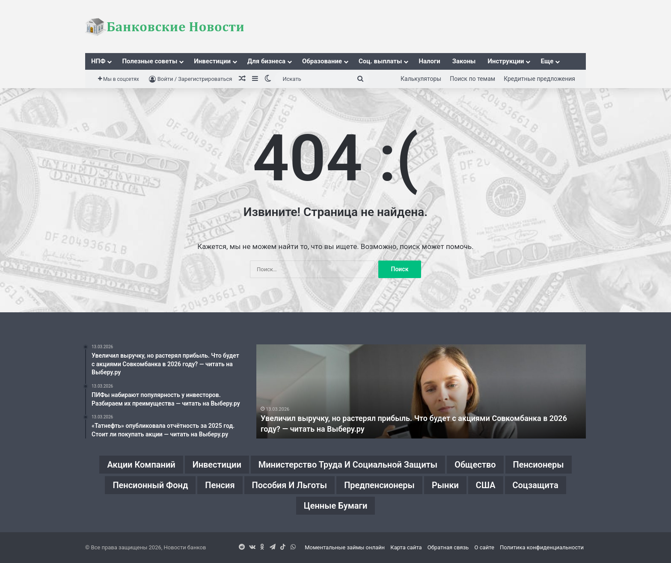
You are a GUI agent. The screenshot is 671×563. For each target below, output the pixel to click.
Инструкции (506, 61)
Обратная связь (448, 547)
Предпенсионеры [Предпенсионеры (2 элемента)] (379, 485)
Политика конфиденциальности (542, 547)
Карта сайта (406, 547)
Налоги (429, 61)
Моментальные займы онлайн (345, 547)
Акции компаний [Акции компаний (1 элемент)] (141, 464)
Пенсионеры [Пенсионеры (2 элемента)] (538, 464)
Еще (546, 61)
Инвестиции (212, 61)
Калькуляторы (421, 78)
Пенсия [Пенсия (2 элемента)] (220, 485)
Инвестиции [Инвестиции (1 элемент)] (216, 464)
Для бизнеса (266, 61)
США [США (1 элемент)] (486, 485)
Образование (322, 61)
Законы (464, 61)
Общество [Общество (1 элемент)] (475, 464)
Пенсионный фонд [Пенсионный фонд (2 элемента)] (150, 485)
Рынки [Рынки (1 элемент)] (445, 485)
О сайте (484, 547)
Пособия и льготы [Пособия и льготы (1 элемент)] (289, 485)
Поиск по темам (472, 78)
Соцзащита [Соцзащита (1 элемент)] (535, 485)
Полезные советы (149, 61)
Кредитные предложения (539, 78)
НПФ (98, 61)
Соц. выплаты (380, 61)
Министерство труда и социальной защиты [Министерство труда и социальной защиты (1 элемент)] (348, 464)
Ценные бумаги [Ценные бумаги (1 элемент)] (336, 506)
